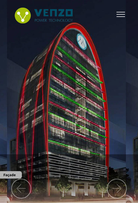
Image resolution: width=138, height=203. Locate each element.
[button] (21, 188)
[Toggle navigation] (121, 14)
